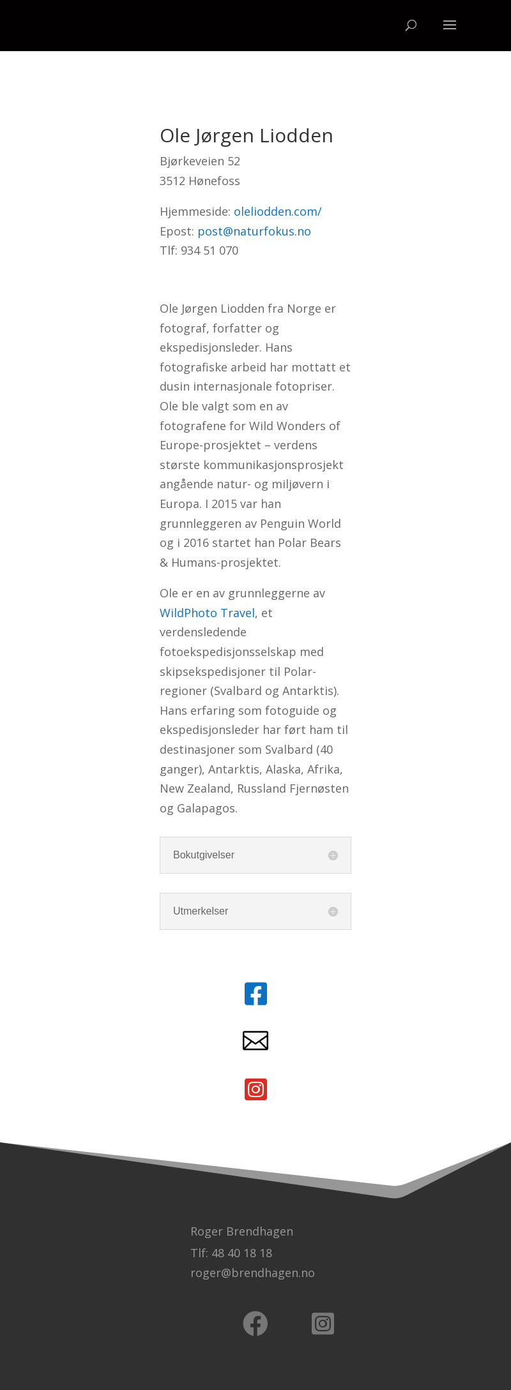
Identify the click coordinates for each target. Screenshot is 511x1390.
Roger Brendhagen (241, 1231)
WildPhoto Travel (207, 612)
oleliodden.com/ (278, 211)
